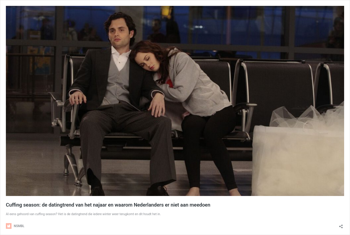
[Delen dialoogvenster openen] (341, 224)
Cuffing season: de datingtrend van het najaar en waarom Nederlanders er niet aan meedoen (108, 205)
